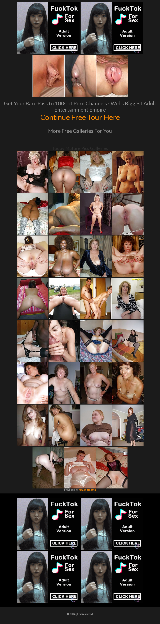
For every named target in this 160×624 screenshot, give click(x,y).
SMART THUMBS (87, 490)
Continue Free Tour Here (80, 117)
